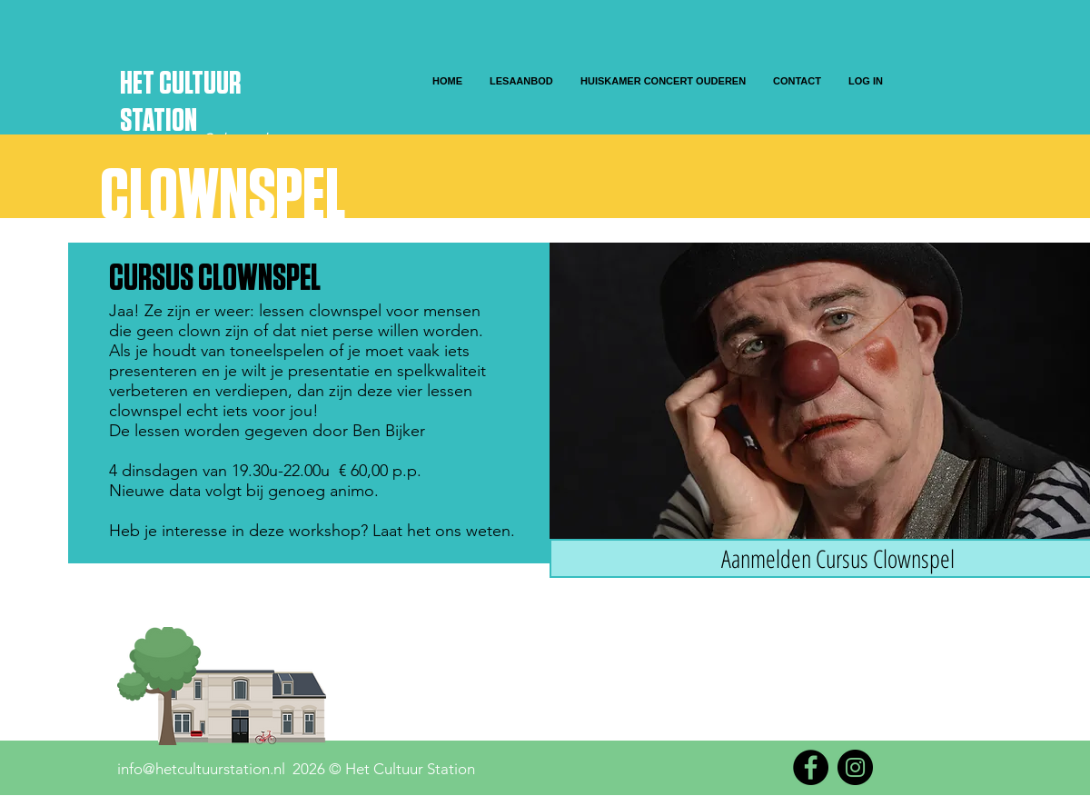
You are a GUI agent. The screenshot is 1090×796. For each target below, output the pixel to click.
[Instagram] (855, 767)
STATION (158, 121)
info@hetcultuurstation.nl (201, 769)
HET (139, 84)
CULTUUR (200, 84)
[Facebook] (810, 767)
